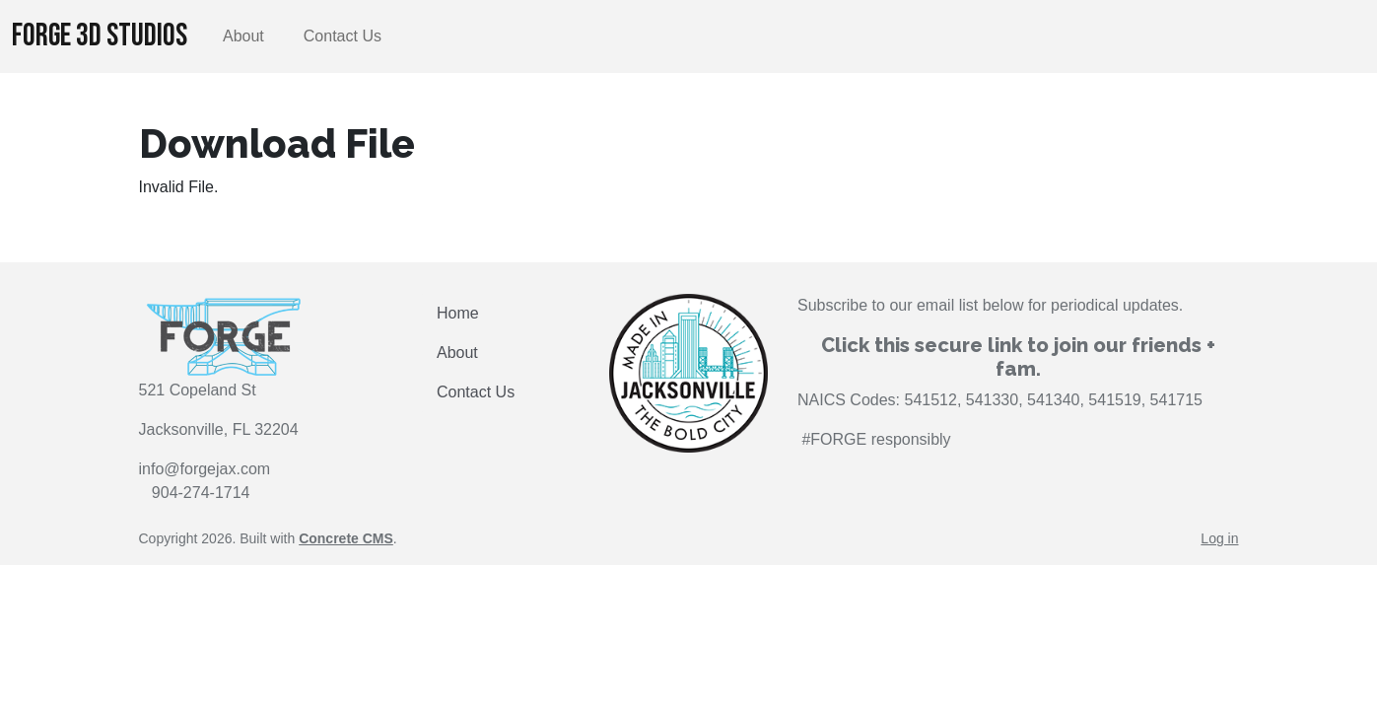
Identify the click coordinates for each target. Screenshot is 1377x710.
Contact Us (342, 36)
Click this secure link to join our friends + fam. (1018, 357)
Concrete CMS (346, 538)
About (243, 36)
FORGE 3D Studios (99, 36)
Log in (1219, 538)
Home (458, 313)
